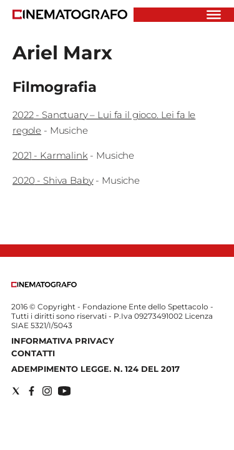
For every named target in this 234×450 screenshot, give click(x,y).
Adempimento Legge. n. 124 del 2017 (95, 369)
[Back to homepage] (44, 284)
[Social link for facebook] (31, 391)
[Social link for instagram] (47, 391)
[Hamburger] (214, 15)
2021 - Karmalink (50, 155)
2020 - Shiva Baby (52, 180)
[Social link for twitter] (16, 391)
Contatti (33, 353)
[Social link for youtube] (64, 391)
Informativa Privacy (62, 341)
